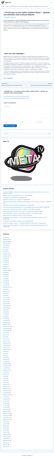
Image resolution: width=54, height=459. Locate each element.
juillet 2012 (5, 444)
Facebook (42, 24)
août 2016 (5, 351)
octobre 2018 (5, 308)
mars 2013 (5, 432)
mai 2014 (5, 403)
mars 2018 (5, 320)
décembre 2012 (6, 434)
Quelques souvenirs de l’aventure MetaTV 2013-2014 (13, 195)
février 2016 (5, 359)
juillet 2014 (5, 399)
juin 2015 (5, 376)
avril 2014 (5, 405)
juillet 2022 (5, 247)
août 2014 (5, 397)
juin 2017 (5, 337)
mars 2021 (5, 266)
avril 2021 (5, 264)
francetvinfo (9, 78)
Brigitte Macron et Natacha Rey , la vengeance (12, 199)
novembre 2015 (6, 366)
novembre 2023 (6, 243)
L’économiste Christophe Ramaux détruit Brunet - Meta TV (18, 98)
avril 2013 (5, 430)
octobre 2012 (5, 438)
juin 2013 (5, 426)
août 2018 (5, 310)
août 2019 (5, 289)
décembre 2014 (6, 388)
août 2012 (5, 442)
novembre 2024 (6, 239)
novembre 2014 (6, 390)
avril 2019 (5, 297)
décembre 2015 (6, 363)
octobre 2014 (5, 392)
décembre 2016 (6, 343)
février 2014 (5, 409)
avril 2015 (5, 380)
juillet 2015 (5, 374)
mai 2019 (5, 295)
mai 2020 (5, 279)
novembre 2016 (6, 345)
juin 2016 (5, 353)
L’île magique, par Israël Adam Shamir (10, 197)
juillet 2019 (5, 291)
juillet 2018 (5, 312)
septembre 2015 (6, 370)
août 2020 (5, 272)
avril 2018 (5, 318)
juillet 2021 (5, 258)
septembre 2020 (6, 270)
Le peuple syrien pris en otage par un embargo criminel (14, 221)
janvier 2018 (5, 324)
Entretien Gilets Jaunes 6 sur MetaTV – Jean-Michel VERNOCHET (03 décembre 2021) (20, 223)
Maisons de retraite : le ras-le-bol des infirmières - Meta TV (18, 96)
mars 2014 (5, 407)
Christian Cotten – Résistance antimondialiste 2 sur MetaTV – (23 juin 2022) (18, 209)
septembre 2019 (6, 287)
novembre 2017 (6, 328)
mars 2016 (5, 357)
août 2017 (5, 332)
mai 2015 (5, 378)
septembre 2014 (6, 395)
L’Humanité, (12, 72)
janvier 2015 (5, 386)
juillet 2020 (5, 274)
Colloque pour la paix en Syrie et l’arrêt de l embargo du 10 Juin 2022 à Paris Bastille (20, 211)
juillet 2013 (5, 424)
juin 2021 (5, 260)
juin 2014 (5, 401)
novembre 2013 (6, 415)
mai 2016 (5, 355)
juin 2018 (5, 314)
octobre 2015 (5, 368)
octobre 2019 (5, 285)
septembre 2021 (6, 256)
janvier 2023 (5, 245)
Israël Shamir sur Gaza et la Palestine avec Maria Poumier (15, 205)
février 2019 (5, 301)
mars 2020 (5, 283)
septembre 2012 (6, 440)
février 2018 (5, 322)
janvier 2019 (5, 303)
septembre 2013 (6, 419)
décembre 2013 (6, 413)
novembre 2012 (6, 436)
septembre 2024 (6, 241)
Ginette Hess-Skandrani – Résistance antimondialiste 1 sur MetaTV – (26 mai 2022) (20, 213)
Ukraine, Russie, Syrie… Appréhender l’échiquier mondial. (14, 215)
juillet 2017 (5, 334)
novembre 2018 (6, 305)
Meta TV (8, 2)
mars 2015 (5, 382)
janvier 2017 (5, 341)
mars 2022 (5, 252)
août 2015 (5, 372)
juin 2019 (5, 293)
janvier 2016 (5, 361)
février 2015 (5, 384)
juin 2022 (5, 249)
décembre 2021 (6, 254)
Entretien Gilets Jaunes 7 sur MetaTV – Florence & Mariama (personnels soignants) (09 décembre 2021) (24, 217)
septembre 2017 (6, 330)
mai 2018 (5, 316)
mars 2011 (5, 446)
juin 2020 (5, 276)
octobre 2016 (5, 347)
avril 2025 (5, 237)
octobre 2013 (5, 417)
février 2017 (5, 339)
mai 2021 (5, 262)
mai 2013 (5, 428)
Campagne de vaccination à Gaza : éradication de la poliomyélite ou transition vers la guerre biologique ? (24, 201)
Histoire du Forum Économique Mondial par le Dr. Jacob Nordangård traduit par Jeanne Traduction (23, 207)
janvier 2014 (5, 411)
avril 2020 (5, 281)
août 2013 (5, 422)
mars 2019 (5, 299)
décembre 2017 (6, 326)
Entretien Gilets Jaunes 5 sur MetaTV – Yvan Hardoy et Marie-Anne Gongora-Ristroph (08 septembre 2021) (24, 225)
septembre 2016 (6, 349)
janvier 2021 (5, 268)
